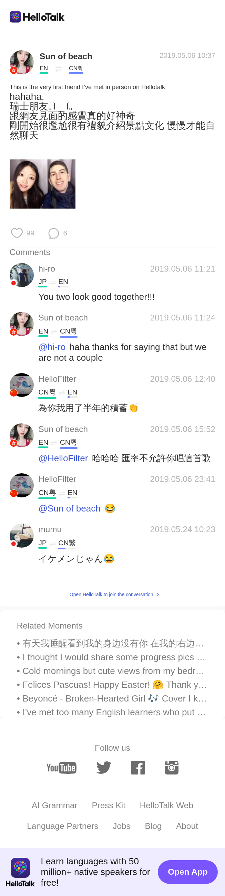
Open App (187, 871)
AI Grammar (55, 805)
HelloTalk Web (166, 805)
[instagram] (171, 767)
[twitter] (104, 767)
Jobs (121, 826)
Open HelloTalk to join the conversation (111, 594)
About (187, 826)
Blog (153, 826)
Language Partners (62, 826)
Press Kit (108, 805)
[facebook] (138, 767)
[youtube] (61, 768)
